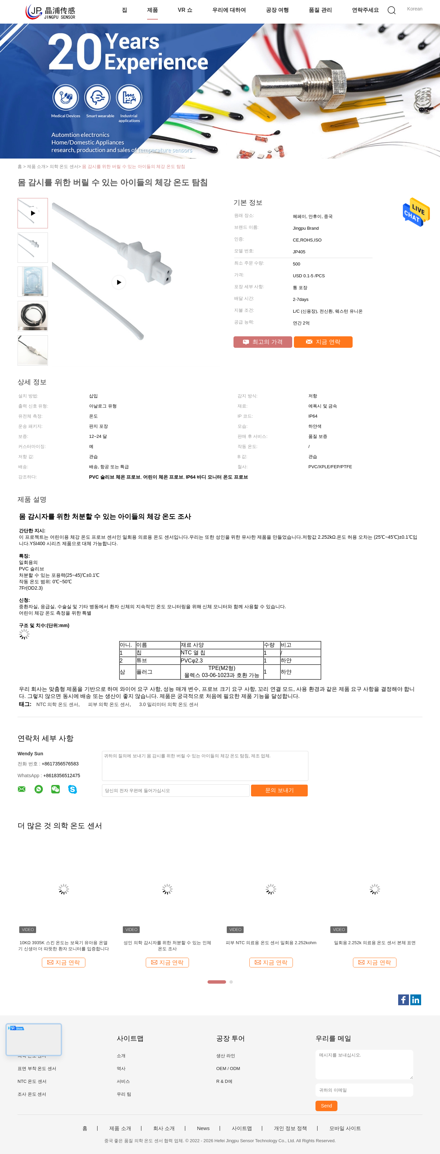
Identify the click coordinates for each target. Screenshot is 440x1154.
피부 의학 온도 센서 (109, 704)
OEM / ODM (228, 1068)
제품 (152, 10)
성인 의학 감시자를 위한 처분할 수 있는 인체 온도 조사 (167, 945)
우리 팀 (124, 1094)
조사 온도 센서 (32, 1094)
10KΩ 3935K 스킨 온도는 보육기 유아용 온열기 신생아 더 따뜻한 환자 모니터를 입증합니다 (63, 945)
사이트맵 (242, 1128)
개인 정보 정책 (290, 1128)
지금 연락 (323, 342)
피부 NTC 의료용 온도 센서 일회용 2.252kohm (271, 942)
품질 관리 (320, 10)
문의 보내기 (279, 790)
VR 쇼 (185, 10)
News (203, 1128)
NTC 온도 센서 (32, 1081)
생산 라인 (225, 1055)
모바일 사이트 (345, 1128)
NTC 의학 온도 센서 (57, 704)
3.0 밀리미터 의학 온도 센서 (168, 704)
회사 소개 (164, 1128)
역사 (121, 1068)
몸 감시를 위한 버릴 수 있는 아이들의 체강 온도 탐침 (133, 166)
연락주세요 (365, 10)
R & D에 (224, 1081)
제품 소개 (120, 1128)
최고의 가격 (262, 342)
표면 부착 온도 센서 (37, 1068)
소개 (121, 1055)
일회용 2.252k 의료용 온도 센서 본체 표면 (375, 942)
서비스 (123, 1081)
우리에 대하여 (229, 10)
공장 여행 (277, 10)
